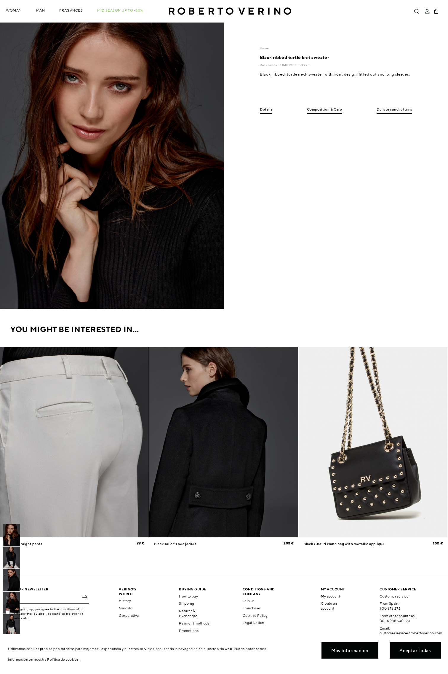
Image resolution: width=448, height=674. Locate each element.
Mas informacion (350, 650)
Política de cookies (63, 659)
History (125, 600)
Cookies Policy (255, 615)
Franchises (252, 608)
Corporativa (129, 615)
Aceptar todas (415, 650)
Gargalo (125, 608)
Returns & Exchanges (188, 613)
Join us (249, 600)
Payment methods (194, 623)
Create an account (329, 606)
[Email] (43, 597)
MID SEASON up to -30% (120, 10)
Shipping (186, 603)
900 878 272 (390, 608)
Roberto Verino (230, 11)
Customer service (394, 596)
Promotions (189, 630)
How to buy (188, 596)
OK (84, 597)
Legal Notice (253, 622)
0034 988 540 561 (395, 621)
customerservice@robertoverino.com (411, 633)
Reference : (270, 65)
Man (40, 10)
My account (330, 596)
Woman (14, 10)
